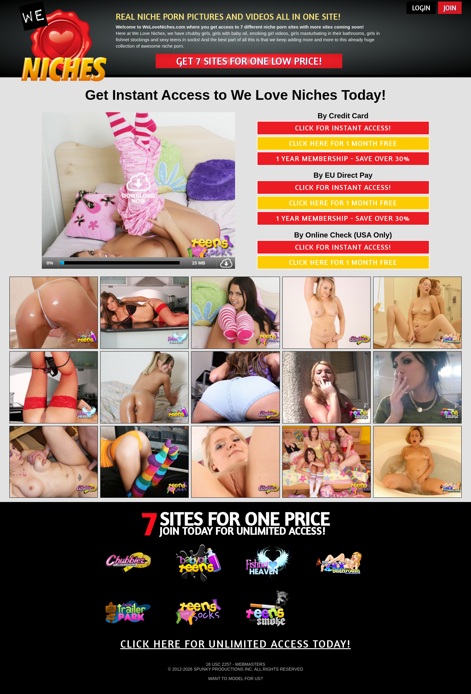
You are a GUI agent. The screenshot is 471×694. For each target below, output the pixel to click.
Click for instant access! (343, 127)
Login (421, 8)
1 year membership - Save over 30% (343, 158)
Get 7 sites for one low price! (249, 61)
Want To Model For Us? (235, 678)
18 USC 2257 (218, 664)
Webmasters (250, 664)
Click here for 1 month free (343, 143)
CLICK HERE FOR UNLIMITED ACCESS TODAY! (235, 643)
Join (449, 8)
